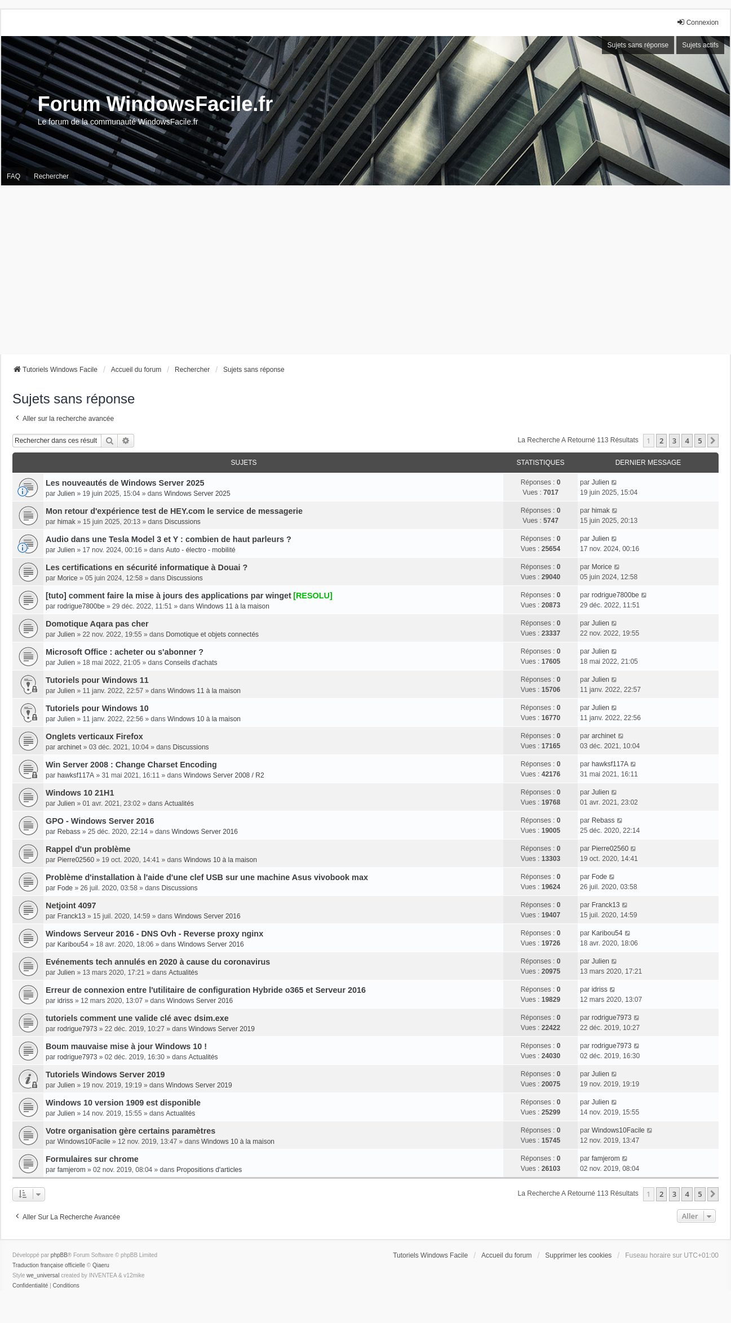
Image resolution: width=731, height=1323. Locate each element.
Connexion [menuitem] (697, 22)
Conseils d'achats (191, 663)
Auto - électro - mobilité (200, 550)
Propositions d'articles (209, 1170)
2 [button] (661, 441)
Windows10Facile (83, 1142)
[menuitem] (30, 1286)
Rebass (69, 832)
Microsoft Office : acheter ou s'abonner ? (124, 651)
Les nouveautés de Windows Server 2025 (125, 482)
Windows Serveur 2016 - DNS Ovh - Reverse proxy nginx (154, 933)
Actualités (179, 803)
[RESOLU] (313, 595)
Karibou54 (72, 944)
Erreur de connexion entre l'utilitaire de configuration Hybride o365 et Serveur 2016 (206, 990)
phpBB (59, 1255)
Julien (66, 494)
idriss (65, 1001)
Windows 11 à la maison (232, 606)
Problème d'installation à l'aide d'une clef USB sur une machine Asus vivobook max (207, 877)
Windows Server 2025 (197, 494)
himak (66, 522)
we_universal (42, 1275)
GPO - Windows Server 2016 (100, 820)
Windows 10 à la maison (204, 719)
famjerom (71, 1170)
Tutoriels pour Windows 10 (97, 708)
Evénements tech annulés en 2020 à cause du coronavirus (158, 961)
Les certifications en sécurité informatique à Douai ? (146, 567)
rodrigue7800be (81, 606)
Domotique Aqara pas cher (97, 623)
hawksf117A (75, 775)
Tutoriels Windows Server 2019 (105, 1074)
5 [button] (700, 441)
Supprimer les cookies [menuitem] (578, 1255)
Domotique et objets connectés (212, 634)
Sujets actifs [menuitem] (700, 45)
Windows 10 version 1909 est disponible (123, 1102)
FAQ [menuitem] (13, 176)
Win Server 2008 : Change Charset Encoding (131, 764)
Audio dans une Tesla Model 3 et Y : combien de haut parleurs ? (168, 539)
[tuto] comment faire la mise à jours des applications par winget (168, 595)
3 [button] (674, 441)
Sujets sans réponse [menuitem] (638, 45)
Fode (65, 888)
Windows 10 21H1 (80, 792)
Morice (67, 578)
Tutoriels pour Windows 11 (97, 680)
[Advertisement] (366, 270)
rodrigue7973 (77, 1029)
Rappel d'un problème (88, 849)
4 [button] (687, 441)
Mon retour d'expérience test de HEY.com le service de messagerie (174, 511)
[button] (713, 440)
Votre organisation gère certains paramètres (130, 1130)
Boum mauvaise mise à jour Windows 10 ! (126, 1046)
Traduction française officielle (48, 1265)
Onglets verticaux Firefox (94, 736)
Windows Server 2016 (205, 832)
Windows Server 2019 (222, 1029)
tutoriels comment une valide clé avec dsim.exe (137, 1018)
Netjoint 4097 (71, 905)
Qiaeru (100, 1265)
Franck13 (71, 916)
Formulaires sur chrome (92, 1159)
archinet (69, 747)
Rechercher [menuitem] (51, 176)
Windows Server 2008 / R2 (224, 775)
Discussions (183, 522)
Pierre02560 (75, 860)
